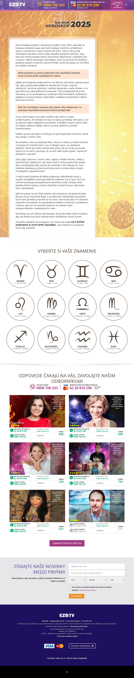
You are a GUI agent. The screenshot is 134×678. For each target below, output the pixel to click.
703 (120, 481)
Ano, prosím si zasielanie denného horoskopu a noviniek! (90, 587)
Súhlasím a (82, 590)
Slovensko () (82, 646)
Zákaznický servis (57, 621)
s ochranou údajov (89, 590)
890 (120, 434)
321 (120, 528)
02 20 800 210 (117, 7)
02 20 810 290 (20, 431)
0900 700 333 (20, 436)
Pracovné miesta (73, 621)
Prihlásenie (76, 596)
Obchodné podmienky (78, 626)
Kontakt (45, 621)
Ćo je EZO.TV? (87, 621)
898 (61, 434)
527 (61, 528)
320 (61, 481)
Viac (61, 408)
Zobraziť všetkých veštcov (67, 543)
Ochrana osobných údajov (68, 636)
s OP (80, 590)
